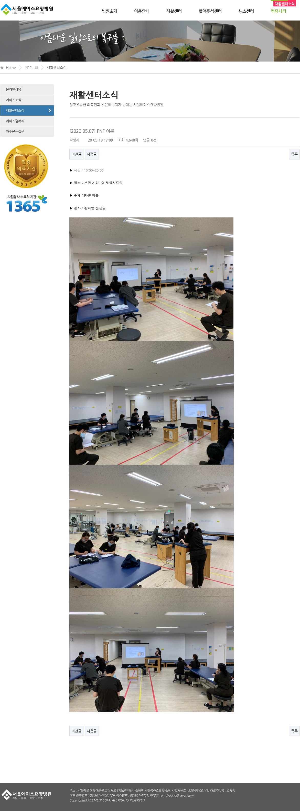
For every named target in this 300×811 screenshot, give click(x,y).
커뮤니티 (278, 11)
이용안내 (141, 11)
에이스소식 (13, 100)
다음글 (92, 154)
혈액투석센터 (210, 11)
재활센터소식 (57, 67)
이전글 (76, 154)
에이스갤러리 (15, 121)
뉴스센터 (246, 11)
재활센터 (174, 11)
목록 (294, 154)
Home (11, 67)
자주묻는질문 (15, 131)
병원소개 (109, 11)
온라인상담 (13, 89)
